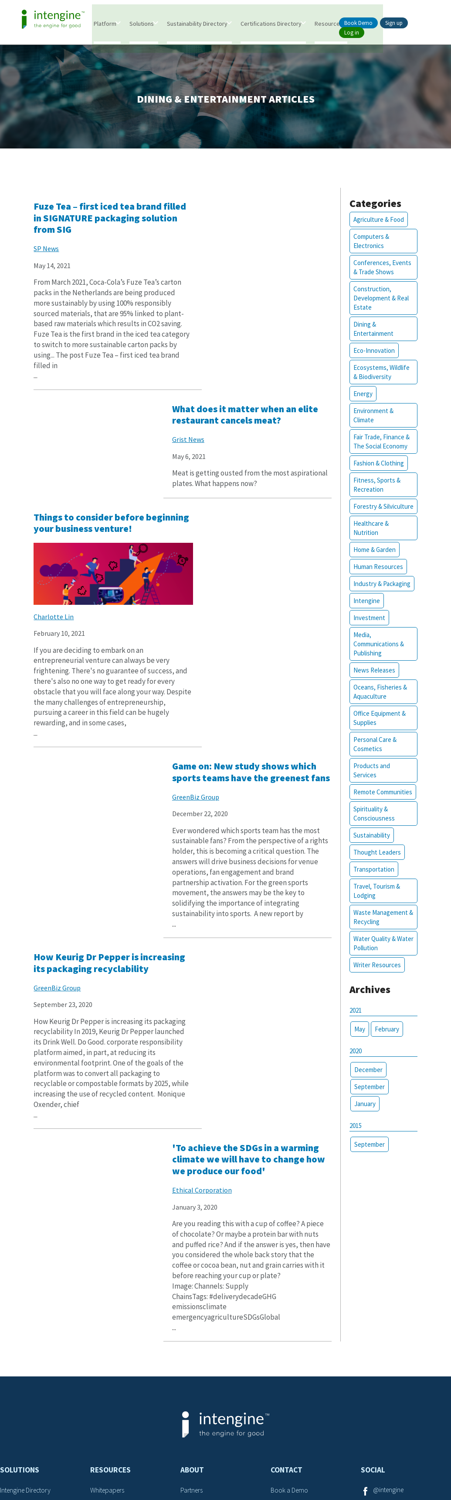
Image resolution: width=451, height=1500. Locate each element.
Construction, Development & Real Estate (379, 299)
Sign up (394, 23)
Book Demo (358, 23)
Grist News (208, 238)
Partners (192, 1311)
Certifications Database (32, 1342)
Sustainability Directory (197, 23)
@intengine (389, 1311)
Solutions (142, 23)
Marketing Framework (30, 1387)
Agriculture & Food (377, 221)
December (367, 1080)
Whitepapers (108, 1311)
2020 (354, 1061)
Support (282, 1356)
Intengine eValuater (28, 1327)
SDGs (97, 1372)
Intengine (365, 611)
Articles (100, 1327)
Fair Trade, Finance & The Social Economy (380, 443)
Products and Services (370, 781)
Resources (329, 23)
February (385, 1039)
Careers (282, 1342)
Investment (367, 628)
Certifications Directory (271, 23)
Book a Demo (290, 1311)
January (363, 1114)
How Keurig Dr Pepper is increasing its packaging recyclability (88, 695)
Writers (190, 1327)
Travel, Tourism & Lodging (375, 901)
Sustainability (370, 846)
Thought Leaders (375, 863)
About (192, 1292)
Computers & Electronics (369, 243)
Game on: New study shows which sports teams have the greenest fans (253, 432)
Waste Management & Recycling (379, 928)
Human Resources (376, 577)
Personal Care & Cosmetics (373, 755)
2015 (354, 1136)
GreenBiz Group (215, 463)
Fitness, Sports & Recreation (375, 486)
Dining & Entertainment (372, 330)
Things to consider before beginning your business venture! (91, 432)
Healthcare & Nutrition (369, 539)
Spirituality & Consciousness (372, 824)
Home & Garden (373, 560)
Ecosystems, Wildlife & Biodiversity (380, 374)
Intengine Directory (27, 1311)
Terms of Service (198, 1460)
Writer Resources (375, 976)
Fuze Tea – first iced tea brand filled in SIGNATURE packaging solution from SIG (101, 219)
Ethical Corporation (221, 737)
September (368, 1097)
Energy (361, 395)
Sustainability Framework (35, 1356)
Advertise (284, 1327)
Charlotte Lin (56, 523)
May (358, 1039)
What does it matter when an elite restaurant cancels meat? (257, 213)
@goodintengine (397, 1327)
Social (373, 1292)
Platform (105, 23)
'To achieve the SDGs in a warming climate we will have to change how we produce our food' (258, 700)
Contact (286, 1292)
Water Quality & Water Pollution (373, 954)
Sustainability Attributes (123, 1356)
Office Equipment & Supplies (378, 729)
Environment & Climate (372, 417)
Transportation (372, 880)
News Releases (372, 681)
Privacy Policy (253, 1460)
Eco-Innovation (372, 352)
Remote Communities (381, 803)
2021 (354, 1021)
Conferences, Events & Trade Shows (381, 269)
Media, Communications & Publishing (377, 654)
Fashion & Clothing (377, 465)
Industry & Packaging (380, 594)
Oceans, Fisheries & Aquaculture (378, 702)
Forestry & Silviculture (367, 512)
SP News (48, 250)
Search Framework (27, 1372)
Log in (351, 32)
